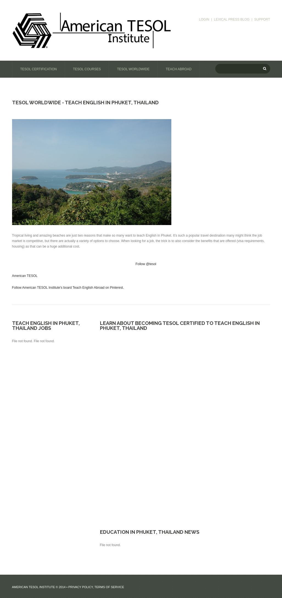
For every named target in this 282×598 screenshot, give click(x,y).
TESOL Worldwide (133, 69)
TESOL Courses (87, 69)
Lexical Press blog (232, 19)
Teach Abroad (178, 69)
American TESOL (25, 276)
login (204, 19)
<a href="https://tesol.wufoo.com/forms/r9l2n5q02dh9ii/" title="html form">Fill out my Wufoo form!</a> (185, 426)
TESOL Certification (38, 69)
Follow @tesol (146, 264)
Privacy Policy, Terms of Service (96, 587)
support (262, 19)
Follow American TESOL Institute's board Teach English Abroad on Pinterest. (68, 288)
